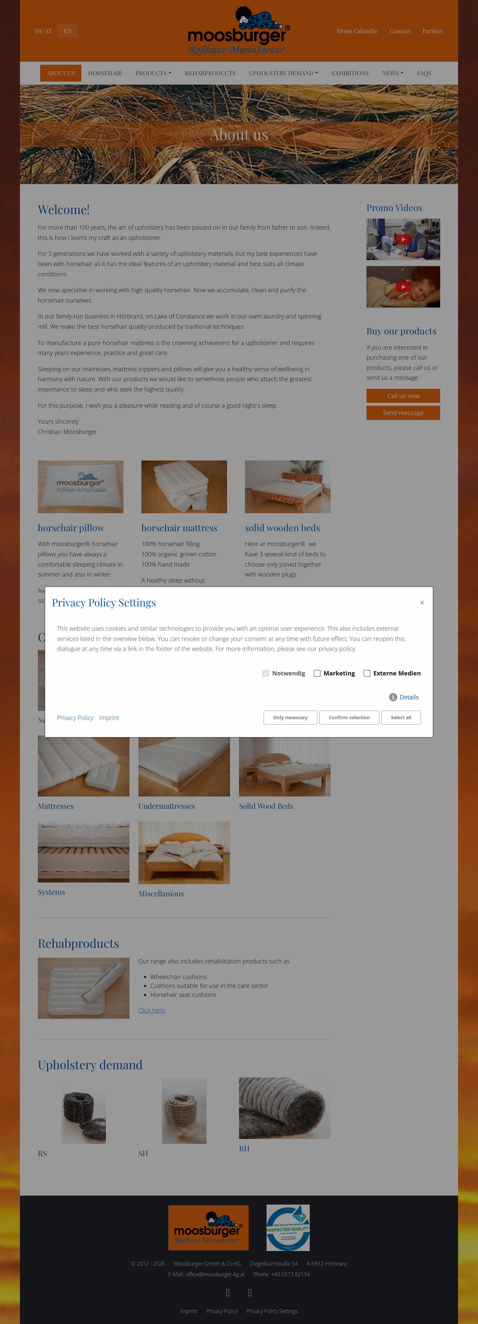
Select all (401, 718)
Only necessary (290, 718)
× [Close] (422, 602)
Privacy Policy (75, 718)
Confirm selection (349, 718)
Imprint (109, 718)
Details (409, 697)
